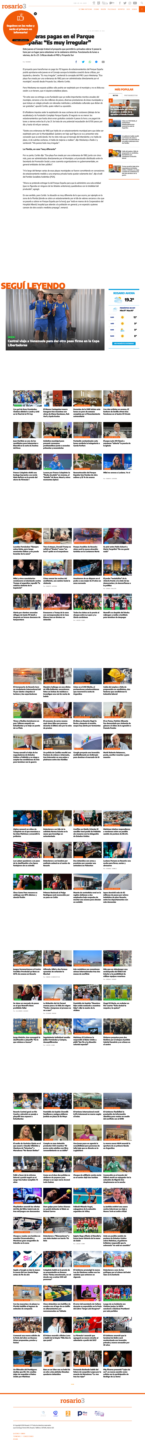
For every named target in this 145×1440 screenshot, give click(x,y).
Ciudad (96, 9)
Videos (134, 9)
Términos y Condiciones (23, 1436)
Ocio (128, 9)
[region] (72, 21)
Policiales (112, 9)
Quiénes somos (19, 1433)
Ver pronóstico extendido (124, 343)
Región (103, 9)
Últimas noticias (85, 9)
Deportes (121, 9)
